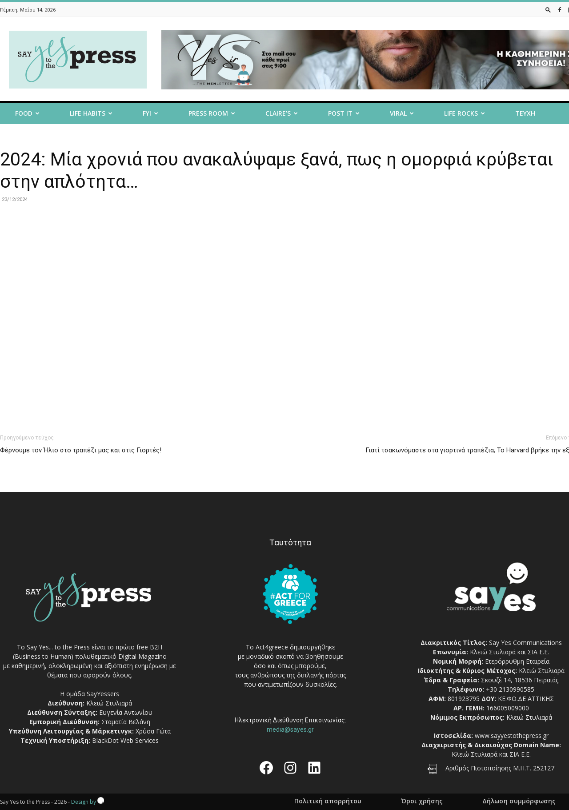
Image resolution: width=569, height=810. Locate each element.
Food (27, 113)
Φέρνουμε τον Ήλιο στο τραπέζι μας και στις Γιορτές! (80, 450)
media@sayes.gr (290, 729)
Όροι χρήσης (422, 801)
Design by (87, 802)
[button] (548, 9)
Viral (402, 113)
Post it (344, 113)
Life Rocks (464, 113)
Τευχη (525, 113)
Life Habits (91, 113)
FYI (150, 113)
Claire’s (281, 113)
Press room (211, 113)
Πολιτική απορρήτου (327, 801)
